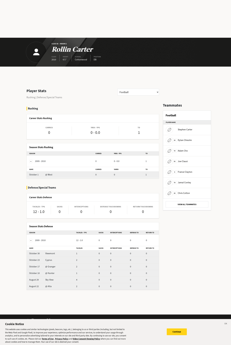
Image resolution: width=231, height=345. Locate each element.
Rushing (31, 97)
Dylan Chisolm (179, 140)
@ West (40, 174)
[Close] (225, 327)
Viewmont (42, 253)
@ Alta (40, 286)
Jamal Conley (178, 182)
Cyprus (40, 260)
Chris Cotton (178, 193)
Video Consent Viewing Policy (86, 342)
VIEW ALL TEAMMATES (187, 204)
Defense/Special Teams (49, 97)
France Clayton (179, 171)
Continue (177, 334)
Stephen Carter (179, 129)
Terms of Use (48, 342)
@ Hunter (41, 273)
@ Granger (42, 266)
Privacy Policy (61, 342)
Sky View (41, 279)
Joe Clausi (177, 161)
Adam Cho (177, 150)
